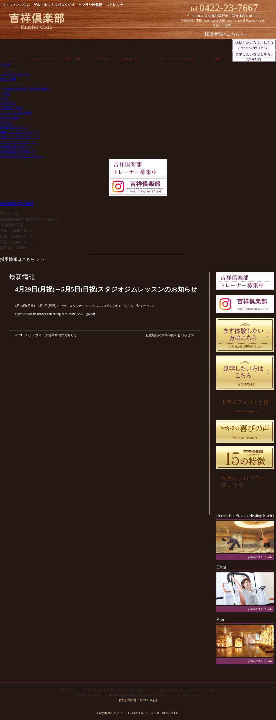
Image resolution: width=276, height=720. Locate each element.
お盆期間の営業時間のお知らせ (167, 335)
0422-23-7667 (224, 7)
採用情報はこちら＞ (224, 34)
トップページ (14, 59)
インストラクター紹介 (159, 59)
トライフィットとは (18, 142)
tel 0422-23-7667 (17, 203)
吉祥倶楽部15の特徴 (18, 151)
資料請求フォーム (13, 127)
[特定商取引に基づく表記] (138, 700)
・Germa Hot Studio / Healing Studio (24, 88)
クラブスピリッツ (43, 59)
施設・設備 (72, 59)
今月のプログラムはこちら (21, 156)
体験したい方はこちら (19, 132)
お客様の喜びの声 (16, 147)
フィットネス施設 (13, 84)
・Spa (4, 98)
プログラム (101, 59)
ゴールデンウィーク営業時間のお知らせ (48, 335)
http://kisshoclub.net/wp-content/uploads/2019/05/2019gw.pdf (55, 314)
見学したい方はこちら (19, 137)
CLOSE (5, 64)
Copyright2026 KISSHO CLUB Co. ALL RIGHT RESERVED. (138, 713)
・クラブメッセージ (14, 74)
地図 (217, 59)
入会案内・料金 (130, 59)
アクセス (6, 122)
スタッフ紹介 (188, 59)
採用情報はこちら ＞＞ (22, 259)
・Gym (5, 93)
